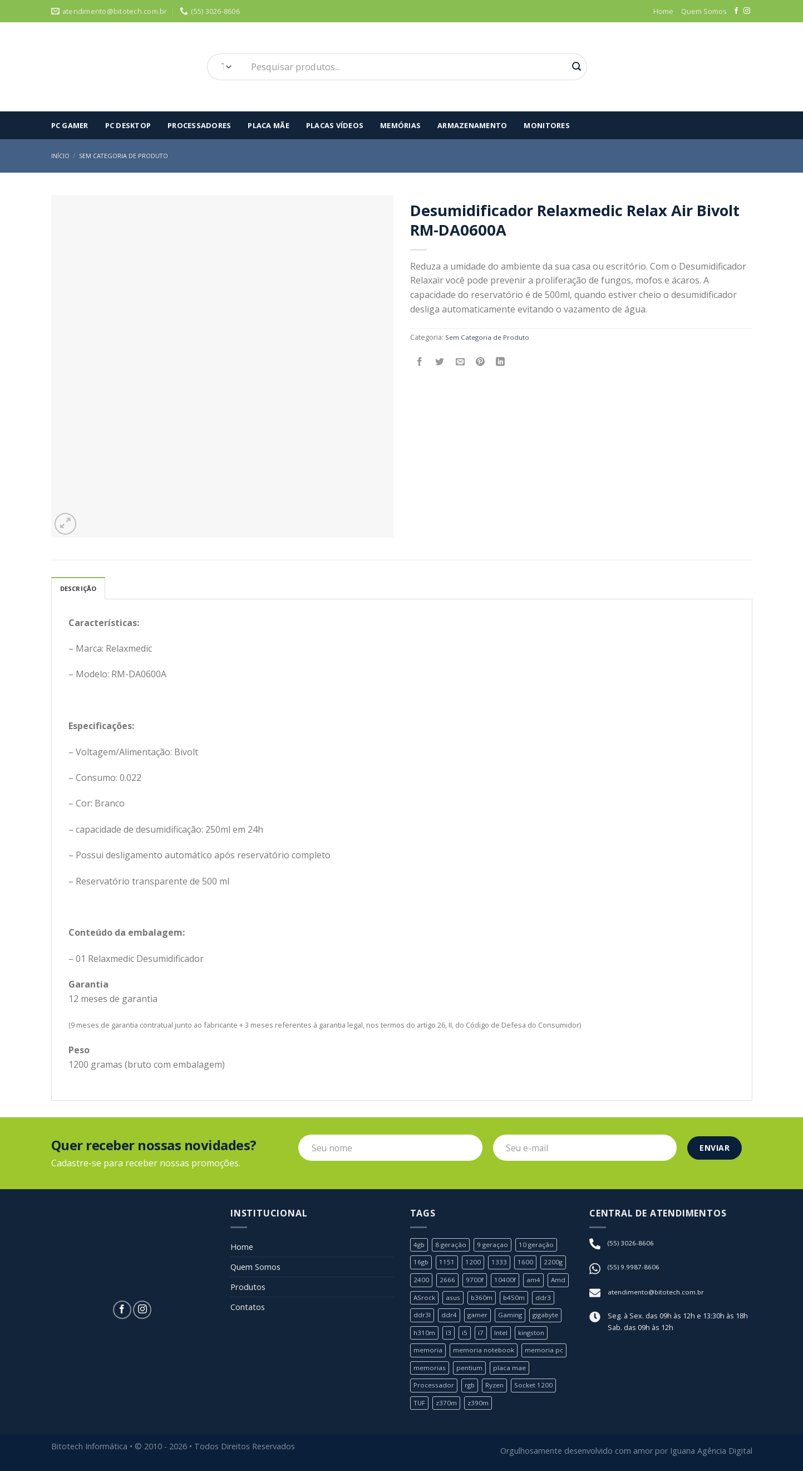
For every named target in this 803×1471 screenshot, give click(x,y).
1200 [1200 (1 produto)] (474, 1263)
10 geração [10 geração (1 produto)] (540, 1246)
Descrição (81, 589)
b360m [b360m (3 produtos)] (485, 1298)
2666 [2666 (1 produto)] (447, 1281)
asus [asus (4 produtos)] (455, 1298)
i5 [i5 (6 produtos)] (465, 1333)
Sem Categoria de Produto (128, 155)
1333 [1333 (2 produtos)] (500, 1263)
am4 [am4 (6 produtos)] (534, 1281)
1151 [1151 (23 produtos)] (448, 1263)
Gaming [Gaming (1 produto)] (512, 1316)
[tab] (81, 588)
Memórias (400, 125)
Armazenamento (472, 125)
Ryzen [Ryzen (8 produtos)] (499, 1386)
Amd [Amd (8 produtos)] (559, 1281)
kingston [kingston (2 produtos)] (534, 1333)
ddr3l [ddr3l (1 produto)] (422, 1316)
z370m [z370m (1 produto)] (447, 1404)
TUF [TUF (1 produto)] (419, 1404)
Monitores (546, 125)
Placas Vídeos (334, 125)
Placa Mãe (268, 125)
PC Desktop (128, 125)
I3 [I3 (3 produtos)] (449, 1333)
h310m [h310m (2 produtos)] (424, 1333)
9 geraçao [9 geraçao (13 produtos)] (495, 1246)
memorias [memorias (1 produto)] (430, 1369)
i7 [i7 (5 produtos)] (481, 1333)
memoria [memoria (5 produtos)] (428, 1351)
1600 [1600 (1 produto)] (526, 1263)
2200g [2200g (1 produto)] (554, 1263)
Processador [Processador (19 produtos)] (434, 1386)
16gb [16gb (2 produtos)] (421, 1263)
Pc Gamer (69, 125)
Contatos (249, 1313)
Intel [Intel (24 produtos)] (502, 1333)
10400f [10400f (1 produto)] (506, 1281)
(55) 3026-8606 (631, 1244)
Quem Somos (704, 11)
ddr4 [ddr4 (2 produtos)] (449, 1316)
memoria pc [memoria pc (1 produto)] (547, 1351)
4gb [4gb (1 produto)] (419, 1246)
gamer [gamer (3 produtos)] (478, 1316)
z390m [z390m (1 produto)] (479, 1404)
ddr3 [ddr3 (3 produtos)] (547, 1298)
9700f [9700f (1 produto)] (475, 1281)
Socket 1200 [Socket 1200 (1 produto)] (540, 1386)
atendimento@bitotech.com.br (658, 1294)
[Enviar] (576, 66)
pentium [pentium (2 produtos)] (471, 1369)
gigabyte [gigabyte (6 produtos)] (549, 1316)
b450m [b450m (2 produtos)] (518, 1298)
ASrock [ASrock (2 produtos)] (425, 1298)
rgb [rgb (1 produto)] (472, 1386)
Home (663, 11)
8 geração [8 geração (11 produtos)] (452, 1246)
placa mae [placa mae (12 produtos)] (512, 1369)
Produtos (249, 1292)
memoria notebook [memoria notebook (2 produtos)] (486, 1351)
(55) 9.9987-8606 (634, 1268)
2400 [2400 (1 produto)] (421, 1281)
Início (61, 155)
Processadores (199, 125)
